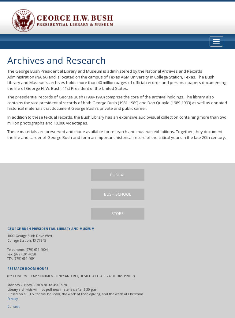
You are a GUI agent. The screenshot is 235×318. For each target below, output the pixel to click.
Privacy (12, 299)
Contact (13, 306)
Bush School (117, 194)
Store (117, 213)
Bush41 (117, 175)
